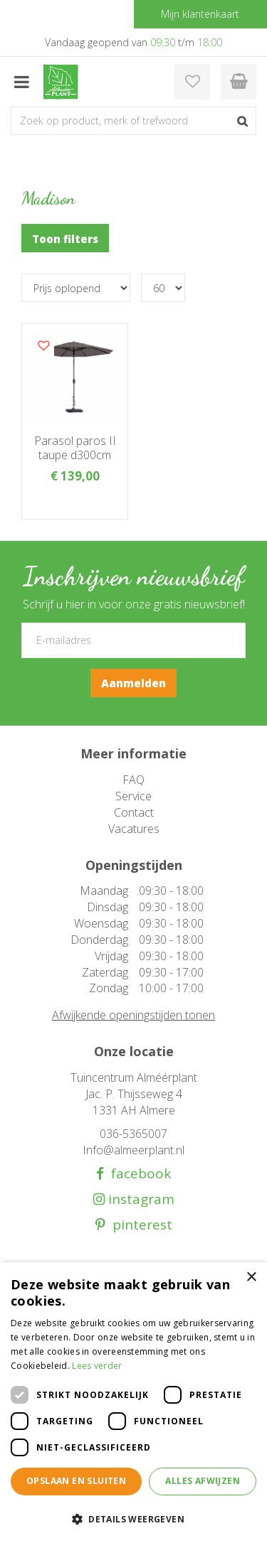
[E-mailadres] (133, 640)
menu (21, 81)
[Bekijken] (238, 82)
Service (133, 796)
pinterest (138, 1225)
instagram (139, 1199)
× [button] (251, 1277)
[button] (133, 1518)
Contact (134, 812)
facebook (137, 1174)
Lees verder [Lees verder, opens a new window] (97, 1366)
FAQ (133, 779)
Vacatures (133, 829)
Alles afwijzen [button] (202, 1481)
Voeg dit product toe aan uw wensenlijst (43, 345)
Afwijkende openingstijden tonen (133, 1015)
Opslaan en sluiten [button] (76, 1481)
